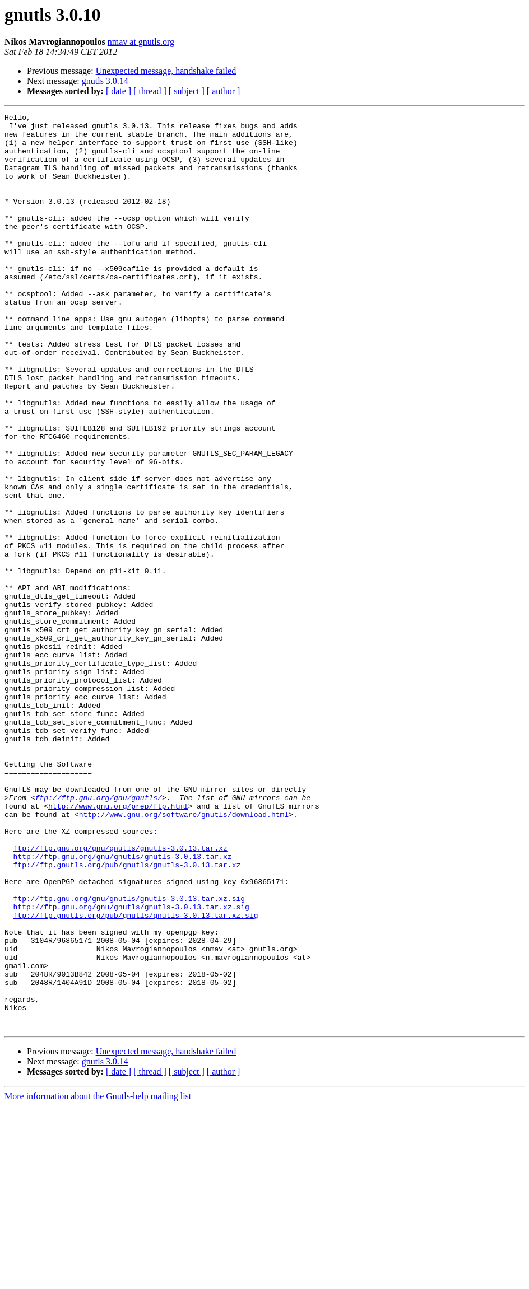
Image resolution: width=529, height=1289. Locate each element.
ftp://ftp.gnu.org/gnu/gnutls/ (98, 935)
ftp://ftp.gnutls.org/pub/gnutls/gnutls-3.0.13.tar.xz (127, 1016)
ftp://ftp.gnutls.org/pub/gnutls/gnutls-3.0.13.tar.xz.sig (135, 1076)
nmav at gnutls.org (141, 41)
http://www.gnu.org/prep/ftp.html (118, 945)
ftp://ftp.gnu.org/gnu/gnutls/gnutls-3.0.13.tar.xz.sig (129, 1056)
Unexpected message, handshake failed (166, 71)
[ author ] (223, 91)
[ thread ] (149, 91)
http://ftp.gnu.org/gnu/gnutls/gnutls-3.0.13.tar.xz (122, 1006)
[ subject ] (187, 91)
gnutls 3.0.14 (105, 81)
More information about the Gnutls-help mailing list (97, 1279)
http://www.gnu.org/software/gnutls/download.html (184, 955)
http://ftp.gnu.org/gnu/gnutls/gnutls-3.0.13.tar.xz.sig (131, 1066)
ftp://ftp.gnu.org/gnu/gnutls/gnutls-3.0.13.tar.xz (120, 996)
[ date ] (118, 91)
